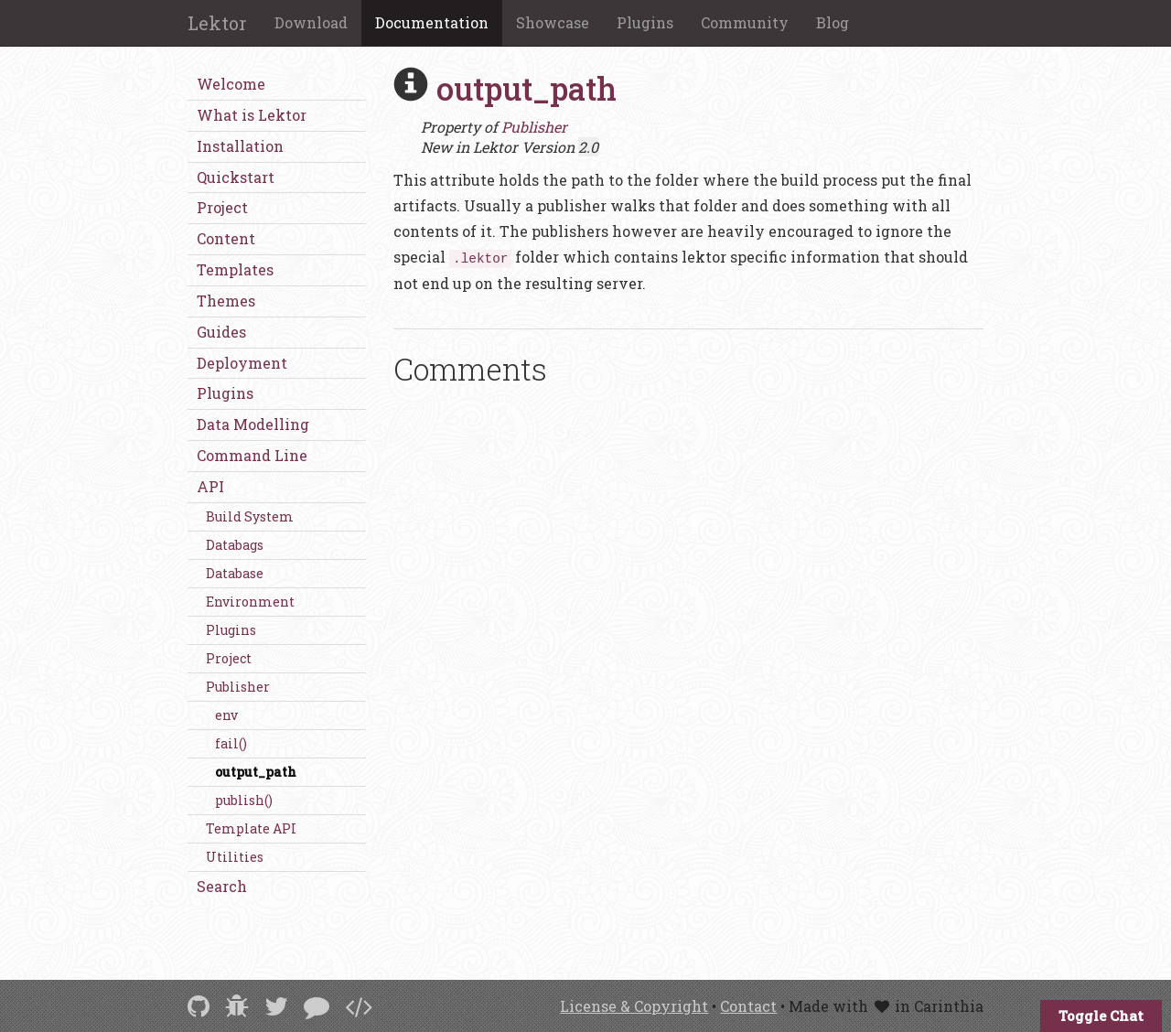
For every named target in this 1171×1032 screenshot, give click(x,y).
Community (745, 22)
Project (222, 207)
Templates (235, 269)
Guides (221, 331)
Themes (226, 300)
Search (222, 886)
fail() (231, 743)
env (226, 715)
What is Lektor (251, 114)
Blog (832, 22)
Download (311, 22)
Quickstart (235, 177)
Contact (748, 1006)
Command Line (252, 455)
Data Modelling (253, 424)
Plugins (645, 22)
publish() (244, 800)
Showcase (552, 22)
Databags (234, 545)
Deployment (242, 362)
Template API (251, 828)
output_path (255, 771)
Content (226, 238)
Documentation (432, 22)
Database (234, 573)
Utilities (234, 856)
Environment (250, 601)
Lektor (217, 23)
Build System (250, 516)
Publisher (238, 686)
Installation (240, 146)
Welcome (231, 83)
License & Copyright (634, 1006)
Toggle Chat (1101, 1015)
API (210, 486)
